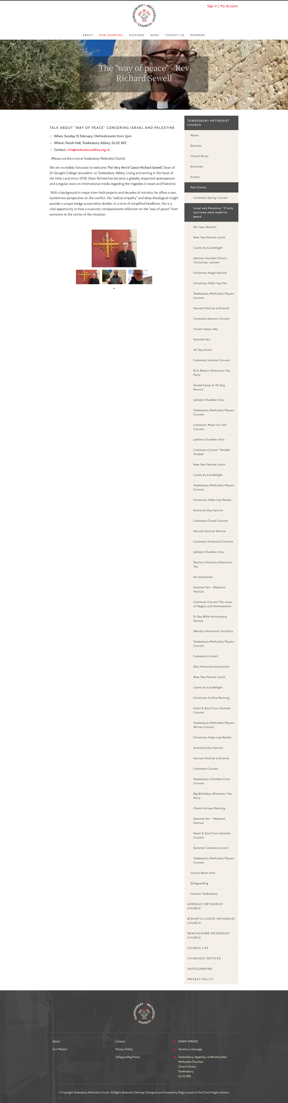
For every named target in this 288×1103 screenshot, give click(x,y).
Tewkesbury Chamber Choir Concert (211, 781)
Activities (196, 166)
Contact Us (174, 35)
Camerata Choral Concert (210, 520)
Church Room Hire (202, 873)
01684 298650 (188, 1041)
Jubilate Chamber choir (209, 400)
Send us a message (190, 1049)
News (154, 35)
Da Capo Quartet (205, 227)
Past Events (198, 187)
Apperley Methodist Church (205, 906)
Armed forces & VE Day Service (209, 387)
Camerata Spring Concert (210, 198)
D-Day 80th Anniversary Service (210, 619)
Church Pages (211, 1092)
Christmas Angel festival (210, 273)
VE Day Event (202, 350)
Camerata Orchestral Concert (213, 541)
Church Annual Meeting (209, 808)
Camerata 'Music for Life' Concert (210, 427)
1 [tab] (114, 288)
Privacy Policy (200, 979)
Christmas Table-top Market (212, 500)
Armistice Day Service (208, 510)
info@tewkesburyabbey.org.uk (88, 150)
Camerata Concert (205, 768)
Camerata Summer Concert (211, 360)
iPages (182, 1092)
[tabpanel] (88, 276)
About (88, 35)
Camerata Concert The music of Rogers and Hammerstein (213, 604)
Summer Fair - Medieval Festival (209, 589)
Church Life (198, 948)
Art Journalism (203, 577)
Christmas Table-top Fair (210, 283)
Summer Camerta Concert (211, 848)
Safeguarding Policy (127, 1057)
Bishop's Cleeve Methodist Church (211, 921)
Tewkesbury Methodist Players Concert (213, 296)
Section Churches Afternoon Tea (212, 564)
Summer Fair (201, 339)
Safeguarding (199, 883)
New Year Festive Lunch (209, 237)
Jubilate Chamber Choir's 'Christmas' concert (210, 260)
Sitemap (140, 1092)
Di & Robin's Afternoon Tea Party (211, 373)
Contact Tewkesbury (204, 893)
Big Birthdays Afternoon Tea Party (212, 796)
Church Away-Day (205, 329)
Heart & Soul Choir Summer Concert (212, 710)
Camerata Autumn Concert (211, 318)
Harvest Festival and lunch (211, 308)
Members (197, 35)
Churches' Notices (204, 958)
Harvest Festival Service (209, 531)
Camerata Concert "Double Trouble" (211, 452)
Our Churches (111, 35)
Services (196, 145)
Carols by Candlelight (208, 248)
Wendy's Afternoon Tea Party (213, 631)
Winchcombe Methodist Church (208, 935)
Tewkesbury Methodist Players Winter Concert (213, 725)
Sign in (212, 6)
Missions (136, 35)
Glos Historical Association (211, 666)
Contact (120, 1041)
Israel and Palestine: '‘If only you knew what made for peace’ (213, 212)
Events (195, 177)
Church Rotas (199, 156)
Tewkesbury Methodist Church (208, 123)
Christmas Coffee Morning (211, 698)
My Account (229, 6)
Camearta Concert (205, 656)
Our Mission (59, 1049)
